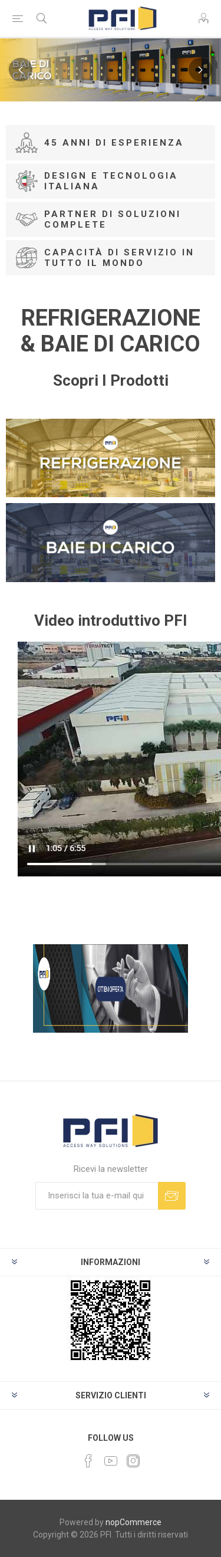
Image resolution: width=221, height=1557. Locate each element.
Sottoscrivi (172, 1196)
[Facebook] (88, 1460)
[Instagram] (133, 1460)
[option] (110, 69)
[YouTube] (110, 1460)
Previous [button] (20, 69)
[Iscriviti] (96, 1196)
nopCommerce (133, 1522)
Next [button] (200, 69)
